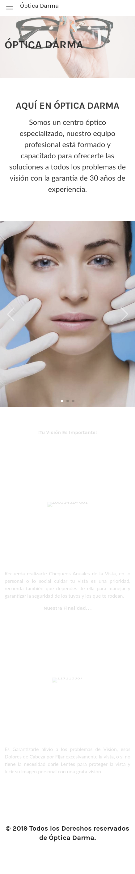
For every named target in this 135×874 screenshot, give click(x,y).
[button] (124, 311)
